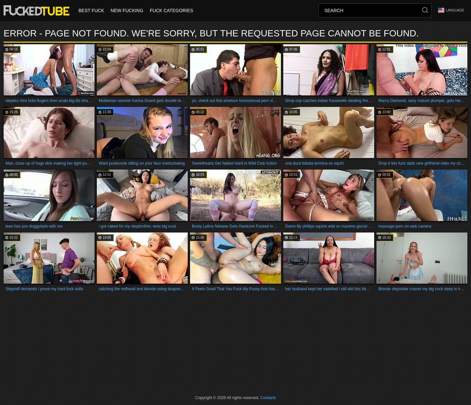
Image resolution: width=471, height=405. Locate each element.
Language (451, 10)
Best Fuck (91, 10)
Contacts (268, 397)
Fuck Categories (171, 10)
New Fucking (127, 10)
